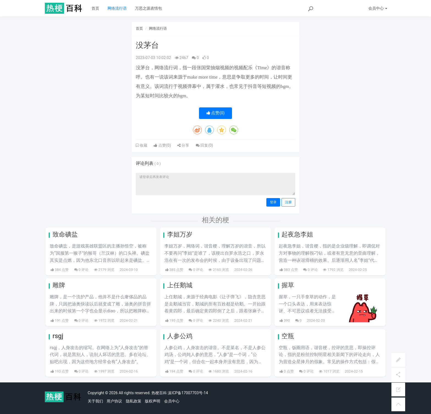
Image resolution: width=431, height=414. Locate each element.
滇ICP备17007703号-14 (188, 393)
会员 (377, 8)
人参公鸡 (179, 336)
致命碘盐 (65, 234)
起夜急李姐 (297, 234)
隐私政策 (133, 401)
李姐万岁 (179, 234)
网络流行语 (117, 8)
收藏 (143, 145)
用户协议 (114, 401)
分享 (183, 145)
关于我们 (95, 401)
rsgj (58, 336)
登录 (273, 202)
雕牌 (59, 285)
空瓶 (287, 336)
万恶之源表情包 (148, 8)
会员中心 (171, 401)
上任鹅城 (179, 285)
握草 (287, 285)
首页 (95, 8)
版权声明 (152, 401)
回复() (204, 145)
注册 (288, 202)
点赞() (215, 112)
